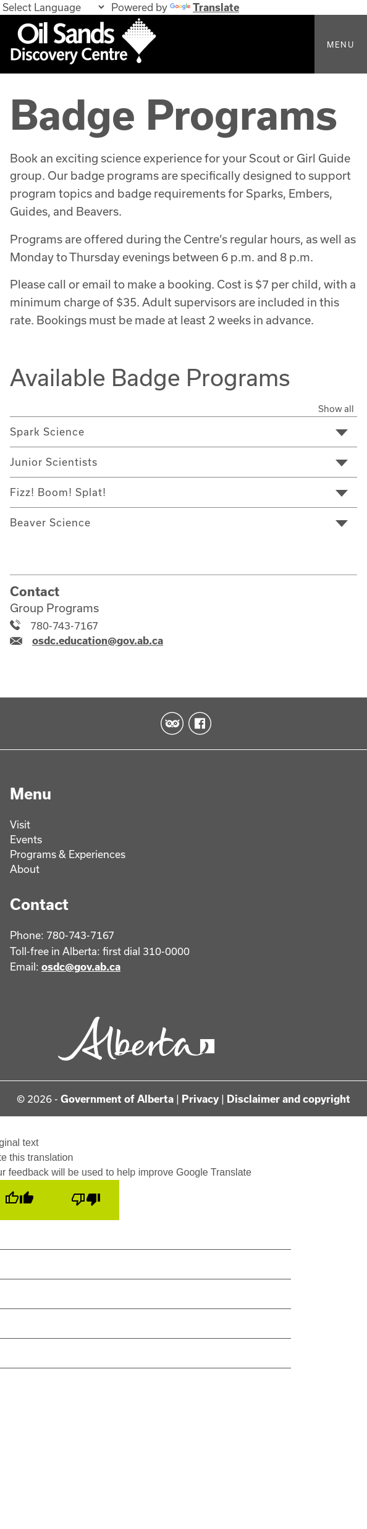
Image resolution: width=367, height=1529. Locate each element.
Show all (336, 408)
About (25, 869)
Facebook (197, 724)
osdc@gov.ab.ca (80, 967)
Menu (341, 44)
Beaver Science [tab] (50, 522)
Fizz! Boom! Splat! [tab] (58, 492)
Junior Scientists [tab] (54, 462)
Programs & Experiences (67, 854)
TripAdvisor (170, 724)
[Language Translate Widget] (53, 7)
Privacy (200, 1099)
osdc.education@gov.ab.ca (97, 640)
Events (26, 839)
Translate (204, 7)
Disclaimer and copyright (288, 1099)
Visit (20, 824)
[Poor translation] (86, 1201)
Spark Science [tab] (47, 431)
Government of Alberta (117, 1099)
